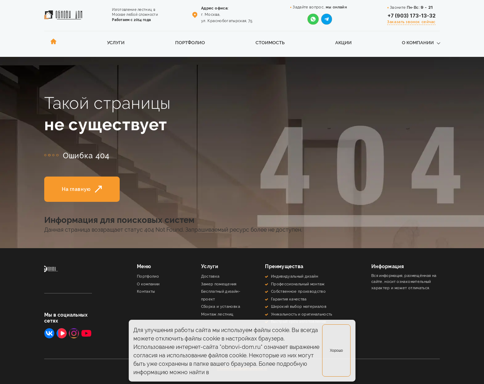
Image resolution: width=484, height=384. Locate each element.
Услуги (116, 42)
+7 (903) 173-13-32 (411, 16)
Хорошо (336, 350)
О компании (418, 42)
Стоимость (270, 42)
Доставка (210, 276)
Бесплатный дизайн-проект (220, 295)
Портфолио (190, 42)
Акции (343, 42)
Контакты (146, 291)
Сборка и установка (220, 306)
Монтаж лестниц (217, 314)
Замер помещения (219, 284)
